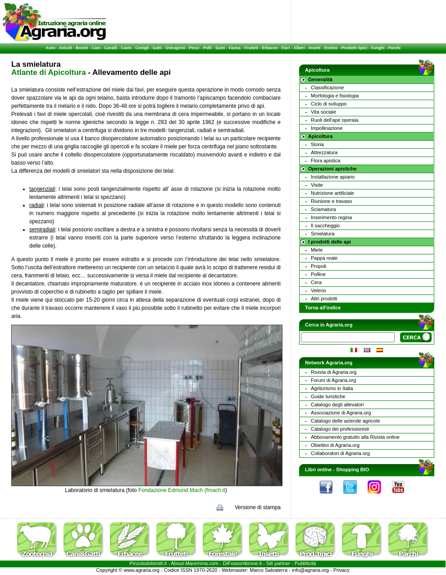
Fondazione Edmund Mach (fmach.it (181, 490)
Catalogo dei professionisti (340, 429)
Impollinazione (326, 128)
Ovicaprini (175, 48)
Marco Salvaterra (268, 570)
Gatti (157, 48)
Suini (220, 48)
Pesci (194, 48)
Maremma (197, 563)
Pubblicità (305, 563)
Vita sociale (323, 112)
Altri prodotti (324, 298)
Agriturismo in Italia (332, 388)
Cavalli (110, 48)
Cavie (126, 48)
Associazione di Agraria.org (341, 412)
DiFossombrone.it (242, 563)
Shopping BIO (352, 469)
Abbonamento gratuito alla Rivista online (355, 437)
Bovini (82, 48)
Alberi (299, 48)
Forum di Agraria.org (333, 380)
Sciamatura (323, 209)
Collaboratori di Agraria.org (340, 453)
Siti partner (278, 563)
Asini (50, 48)
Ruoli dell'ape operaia (334, 120)
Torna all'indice (323, 307)
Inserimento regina (331, 217)
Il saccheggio (325, 225)
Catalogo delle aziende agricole (345, 420)
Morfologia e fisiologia (335, 95)
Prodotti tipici (354, 48)
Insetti (315, 48)
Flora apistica (325, 160)
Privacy (341, 570)
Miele (317, 250)
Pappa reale (324, 258)
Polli (207, 48)
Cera (316, 282)
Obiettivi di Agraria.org (335, 445)
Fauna (235, 48)
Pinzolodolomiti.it (148, 563)
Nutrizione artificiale (332, 193)
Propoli (318, 266)
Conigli (142, 48)
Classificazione (327, 87)
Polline (318, 274)
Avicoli (65, 48)
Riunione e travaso (331, 201)
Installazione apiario (333, 176)
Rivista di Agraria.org (334, 372)
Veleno (318, 290)
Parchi (394, 48)
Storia (317, 144)
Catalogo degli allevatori (337, 404)
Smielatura (323, 233)
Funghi (377, 48)
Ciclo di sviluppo (328, 103)
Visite (317, 185)
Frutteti (251, 48)
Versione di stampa (258, 507)
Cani (95, 48)
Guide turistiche (328, 396)
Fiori (285, 48)
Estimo (330, 48)
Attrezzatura (324, 152)
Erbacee (270, 48)
